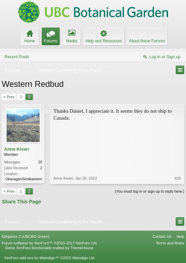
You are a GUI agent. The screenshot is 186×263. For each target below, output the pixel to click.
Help (180, 236)
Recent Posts (16, 56)
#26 (178, 178)
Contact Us (162, 236)
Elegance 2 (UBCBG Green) (25, 236)
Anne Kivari (16, 149)
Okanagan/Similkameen (24, 179)
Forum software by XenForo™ (50, 243)
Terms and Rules (170, 243)
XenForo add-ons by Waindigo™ (31, 258)
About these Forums (147, 41)
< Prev (8, 97)
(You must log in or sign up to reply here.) (149, 191)
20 (40, 162)
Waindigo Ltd (83, 258)
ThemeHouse (81, 248)
